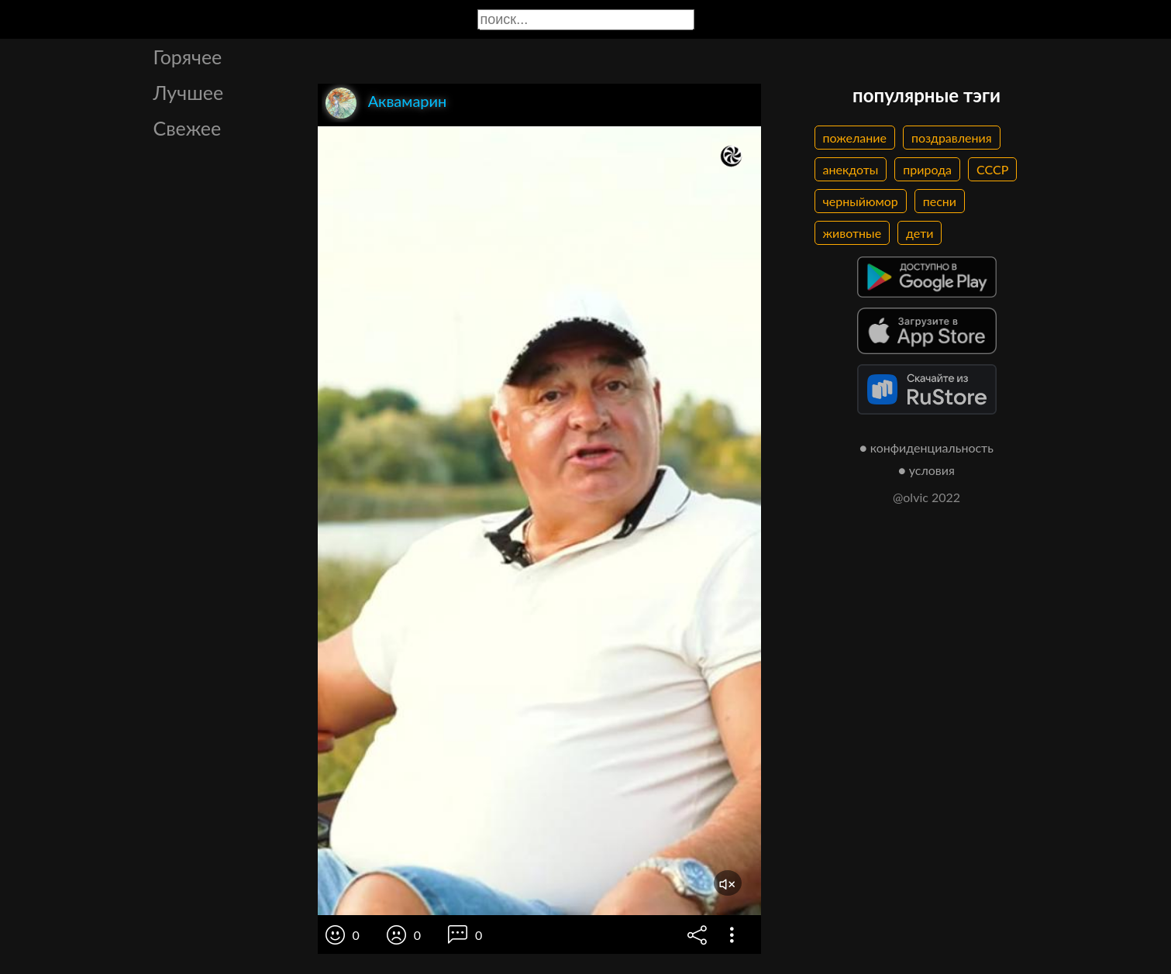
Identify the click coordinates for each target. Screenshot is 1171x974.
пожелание (855, 137)
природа (927, 169)
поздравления (951, 137)
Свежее (187, 127)
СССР (992, 169)
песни (939, 201)
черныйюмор (860, 201)
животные (852, 232)
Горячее (187, 56)
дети (919, 232)
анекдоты (851, 169)
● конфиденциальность (926, 447)
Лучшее (188, 92)
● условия (926, 470)
